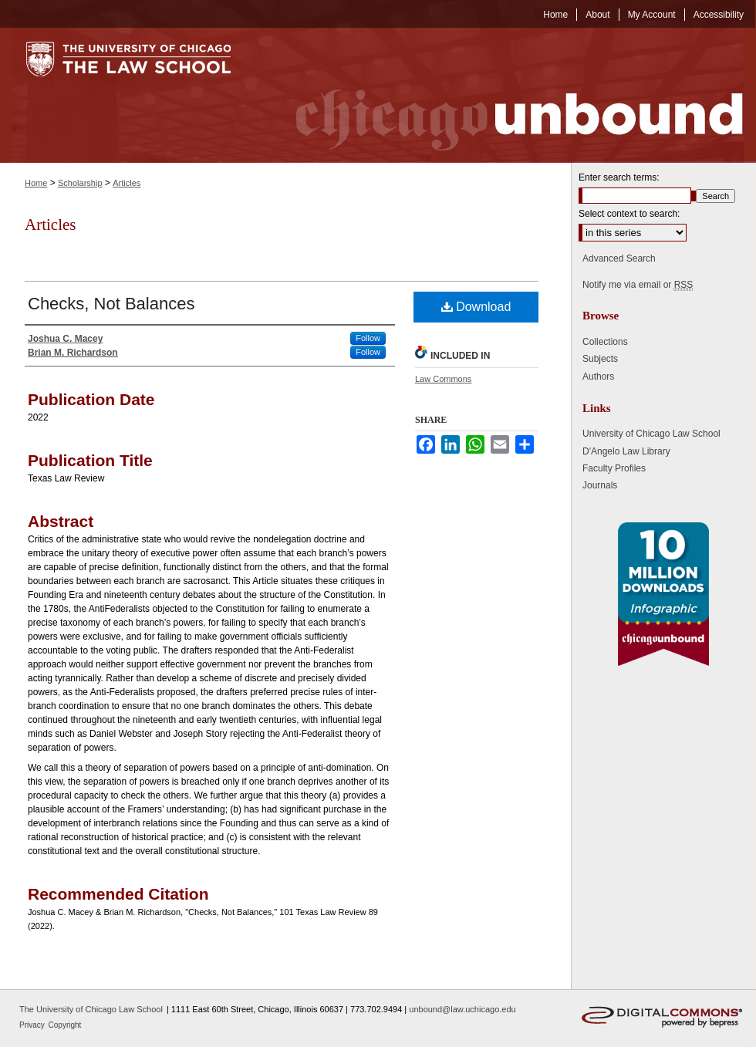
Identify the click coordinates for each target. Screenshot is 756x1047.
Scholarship (80, 182)
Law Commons (443, 378)
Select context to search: (629, 213)
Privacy (33, 1025)
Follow (368, 338)
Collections (605, 341)
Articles (126, 182)
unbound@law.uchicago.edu (462, 1009)
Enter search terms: (619, 177)
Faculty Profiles (614, 468)
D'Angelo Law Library (626, 451)
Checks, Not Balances (111, 303)
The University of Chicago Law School (91, 1009)
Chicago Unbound (505, 95)
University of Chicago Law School (651, 433)
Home (36, 182)
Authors (598, 376)
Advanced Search (619, 258)
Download (476, 306)
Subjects (600, 358)
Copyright (65, 1025)
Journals (599, 485)
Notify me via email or (637, 284)
